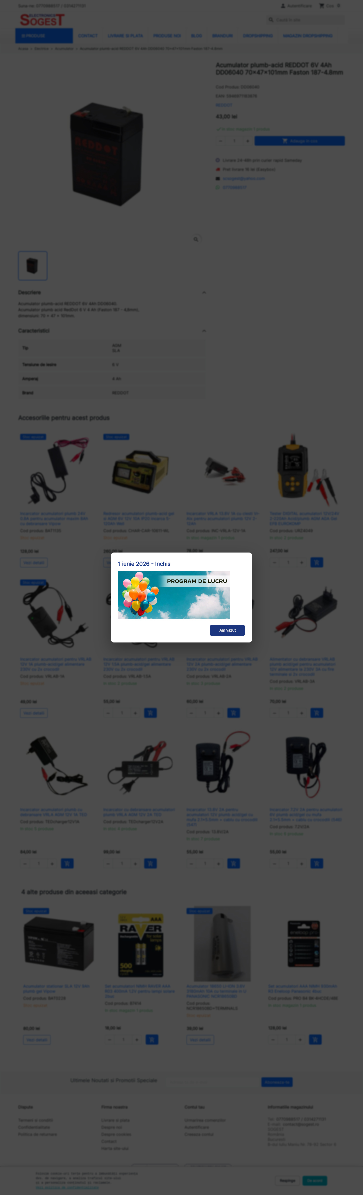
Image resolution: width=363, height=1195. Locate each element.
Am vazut (227, 630)
